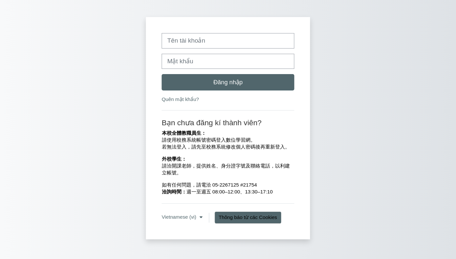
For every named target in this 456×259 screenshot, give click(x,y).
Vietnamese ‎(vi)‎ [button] (180, 217)
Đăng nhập (228, 82)
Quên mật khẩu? (180, 99)
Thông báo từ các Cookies (248, 217)
